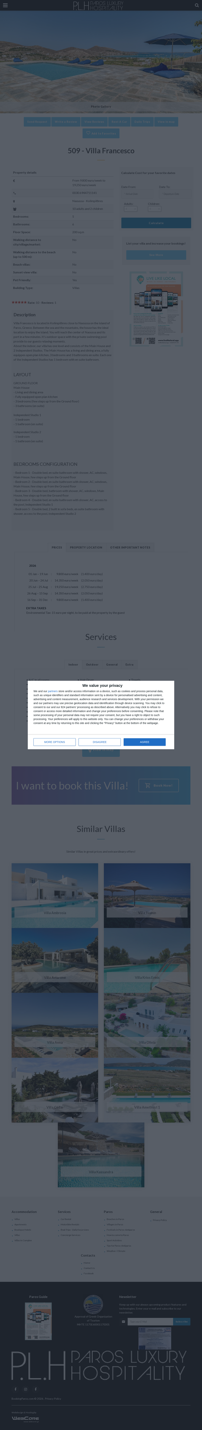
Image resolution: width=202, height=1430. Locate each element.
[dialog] (101, 715)
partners (53, 691)
